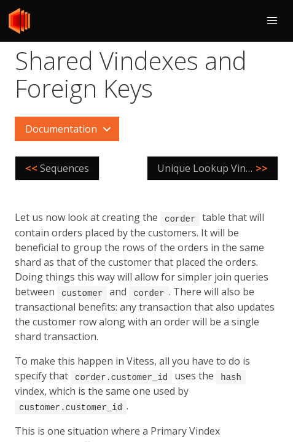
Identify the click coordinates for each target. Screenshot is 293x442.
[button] (272, 21)
